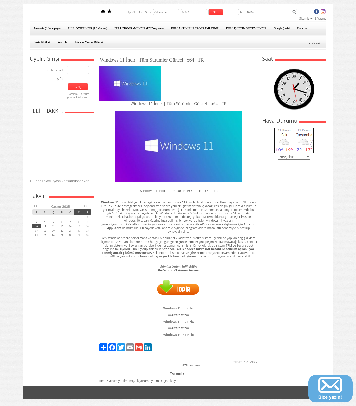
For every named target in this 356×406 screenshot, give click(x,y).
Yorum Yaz (240, 362)
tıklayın (173, 381)
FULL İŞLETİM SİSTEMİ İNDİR (246, 28)
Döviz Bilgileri (41, 41)
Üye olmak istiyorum (77, 97)
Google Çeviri (282, 28)
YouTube (63, 41)
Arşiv (253, 362)
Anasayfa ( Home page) (47, 28)
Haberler (302, 28)
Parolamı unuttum (78, 94)
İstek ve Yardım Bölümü (89, 41)
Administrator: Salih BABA (178, 266)
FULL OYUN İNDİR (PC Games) (87, 28)
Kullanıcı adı (55, 70)
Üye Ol (131, 12)
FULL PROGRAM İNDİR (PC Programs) (139, 28)
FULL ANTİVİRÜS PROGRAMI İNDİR (195, 28)
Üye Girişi (314, 42)
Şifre (60, 79)
